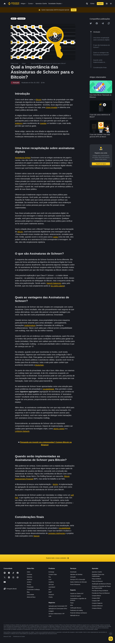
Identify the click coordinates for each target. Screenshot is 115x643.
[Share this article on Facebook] (97, 23)
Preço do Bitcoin (96, 578)
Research (51, 594)
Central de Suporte (75, 596)
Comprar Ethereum (97, 605)
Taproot (36, 536)
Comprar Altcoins (97, 608)
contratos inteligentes (56, 533)
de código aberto (57, 286)
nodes (55, 237)
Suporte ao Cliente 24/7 (76, 593)
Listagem (51, 611)
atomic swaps (58, 429)
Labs (50, 616)
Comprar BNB (96, 598)
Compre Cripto (53, 574)
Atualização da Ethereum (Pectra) (101, 584)
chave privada (51, 107)
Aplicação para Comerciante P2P (58, 606)
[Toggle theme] (111, 3)
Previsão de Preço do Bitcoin (100, 590)
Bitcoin (38, 100)
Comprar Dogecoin (97, 603)
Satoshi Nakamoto (54, 283)
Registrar (100, 3)
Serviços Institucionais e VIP (56, 613)
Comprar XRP (96, 600)
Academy (51, 582)
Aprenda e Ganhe (97, 572)
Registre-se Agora (101, 164)
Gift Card (51, 584)
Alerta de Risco (31, 597)
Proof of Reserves (75, 584)
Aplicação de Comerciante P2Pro (58, 608)
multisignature (29, 325)
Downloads (73, 572)
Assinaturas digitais (22, 158)
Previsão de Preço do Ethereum (101, 593)
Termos (29, 584)
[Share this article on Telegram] (103, 23)
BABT (50, 592)
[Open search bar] (86, 3)
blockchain (39, 365)
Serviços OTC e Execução (77, 579)
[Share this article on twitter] (91, 23)
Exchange (51, 572)
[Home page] (13, 3)
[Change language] (107, 3)
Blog (28, 592)
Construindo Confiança (33, 589)
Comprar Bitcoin (96, 595)
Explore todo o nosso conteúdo (57, 558)
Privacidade (30, 587)
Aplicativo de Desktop (76, 574)
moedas (43, 123)
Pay (50, 577)
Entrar (92, 3)
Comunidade (30, 594)
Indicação (73, 577)
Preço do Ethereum (97, 581)
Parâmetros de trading (76, 610)
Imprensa (29, 579)
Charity (50, 597)
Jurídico (29, 582)
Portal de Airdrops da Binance (78, 613)
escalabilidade (48, 389)
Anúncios (29, 577)
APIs (71, 605)
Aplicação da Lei (75, 615)
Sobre (28, 572)
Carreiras (29, 574)
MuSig (55, 484)
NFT (50, 589)
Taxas (72, 603)
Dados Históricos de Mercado (78, 582)
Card (50, 579)
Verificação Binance (75, 608)
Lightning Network (22, 431)
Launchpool (52, 587)
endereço (18, 123)
